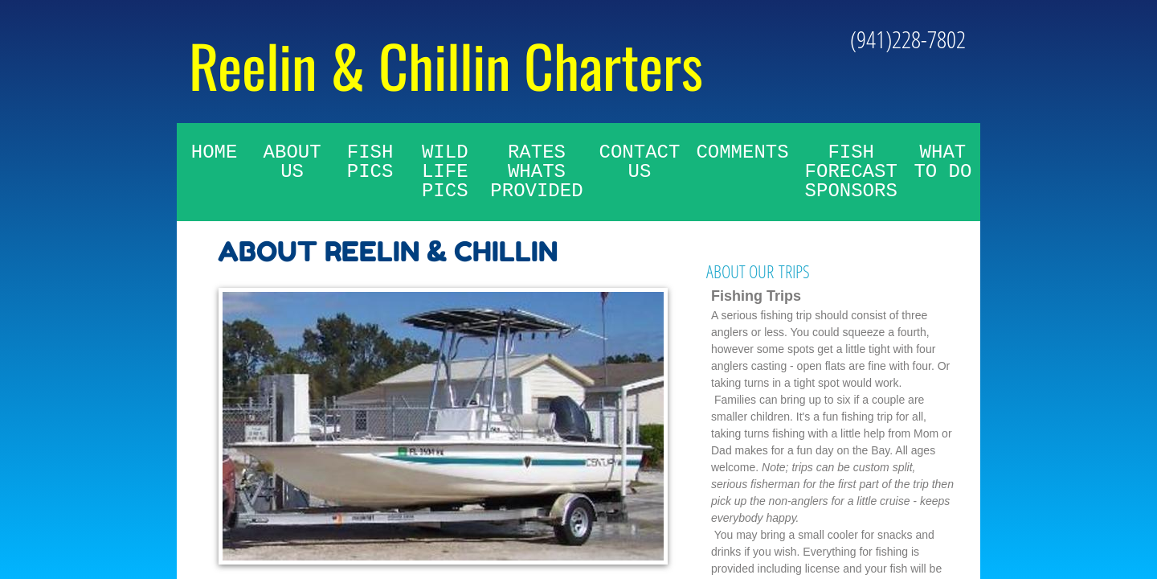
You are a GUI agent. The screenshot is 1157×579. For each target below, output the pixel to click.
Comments (742, 152)
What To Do (942, 162)
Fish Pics (370, 162)
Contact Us (640, 162)
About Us (292, 162)
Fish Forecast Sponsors (851, 172)
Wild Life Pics (445, 172)
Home (214, 152)
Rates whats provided (536, 172)
